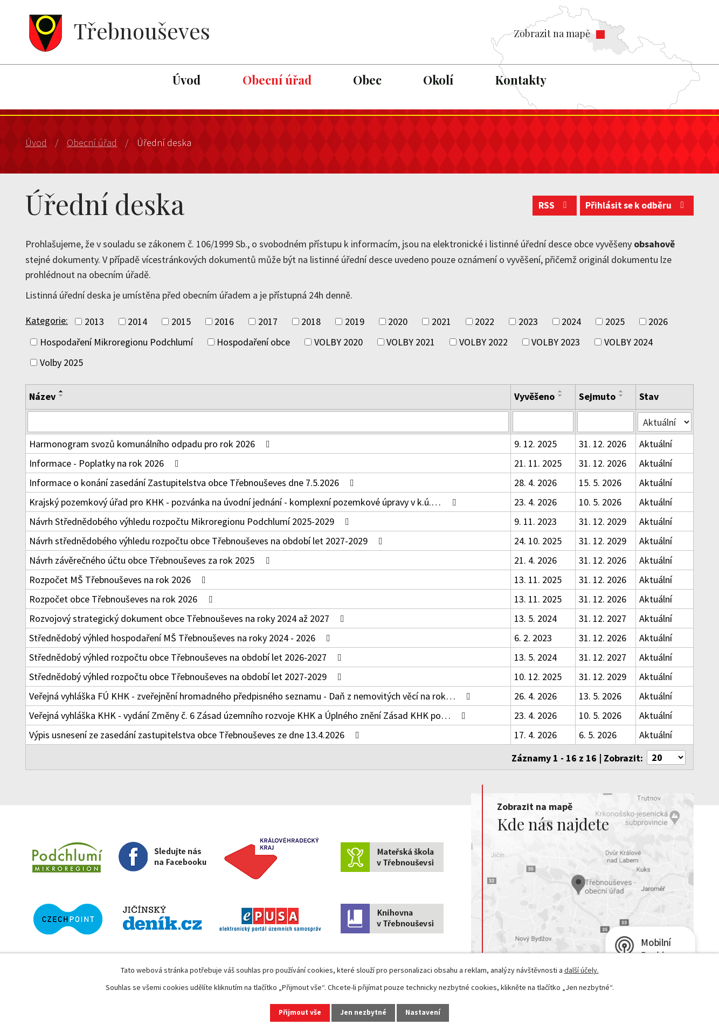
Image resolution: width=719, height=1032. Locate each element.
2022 (484, 321)
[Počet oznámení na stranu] (666, 756)
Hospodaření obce (253, 342)
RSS (549, 208)
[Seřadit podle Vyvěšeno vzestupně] (560, 391)
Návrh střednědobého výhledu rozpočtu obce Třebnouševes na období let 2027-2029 (208, 540)
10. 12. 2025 (538, 676)
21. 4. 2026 (535, 559)
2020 (397, 321)
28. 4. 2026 (535, 482)
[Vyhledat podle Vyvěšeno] (543, 421)
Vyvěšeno (534, 396)
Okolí (438, 80)
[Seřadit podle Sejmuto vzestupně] (621, 391)
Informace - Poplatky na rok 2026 (106, 462)
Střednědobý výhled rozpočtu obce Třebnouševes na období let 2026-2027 (187, 656)
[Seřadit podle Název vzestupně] (61, 391)
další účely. (581, 969)
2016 (224, 321)
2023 (528, 321)
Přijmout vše (294, 1012)
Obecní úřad (277, 80)
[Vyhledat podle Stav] (665, 421)
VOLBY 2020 (338, 342)
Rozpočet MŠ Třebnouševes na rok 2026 (119, 579)
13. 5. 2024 (535, 618)
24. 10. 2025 (538, 540)
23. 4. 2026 (535, 501)
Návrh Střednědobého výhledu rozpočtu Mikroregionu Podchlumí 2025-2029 (191, 521)
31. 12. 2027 (602, 618)
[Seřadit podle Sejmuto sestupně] (621, 395)
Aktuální (656, 443)
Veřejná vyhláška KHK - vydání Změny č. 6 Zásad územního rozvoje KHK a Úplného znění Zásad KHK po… (249, 715)
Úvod (186, 80)
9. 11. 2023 (535, 521)
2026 (658, 321)
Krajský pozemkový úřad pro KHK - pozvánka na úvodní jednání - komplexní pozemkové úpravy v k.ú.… (244, 501)
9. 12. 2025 (535, 443)
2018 (311, 321)
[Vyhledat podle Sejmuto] (605, 421)
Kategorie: (46, 320)
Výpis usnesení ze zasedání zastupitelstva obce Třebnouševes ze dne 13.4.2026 (196, 734)
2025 (615, 321)
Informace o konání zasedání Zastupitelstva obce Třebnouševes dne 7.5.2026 (193, 482)
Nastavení (430, 1012)
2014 (137, 321)
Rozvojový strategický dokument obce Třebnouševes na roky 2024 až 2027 (189, 618)
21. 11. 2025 (538, 462)
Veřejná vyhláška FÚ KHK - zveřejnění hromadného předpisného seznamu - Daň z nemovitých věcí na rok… (252, 695)
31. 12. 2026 (602, 443)
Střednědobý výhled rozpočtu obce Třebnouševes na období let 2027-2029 (187, 676)
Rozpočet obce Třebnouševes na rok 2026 (123, 598)
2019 (354, 321)
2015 (181, 321)
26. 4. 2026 (535, 695)
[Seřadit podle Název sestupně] (61, 395)
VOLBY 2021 (410, 342)
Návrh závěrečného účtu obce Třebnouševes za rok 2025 (151, 559)
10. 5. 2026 (600, 501)
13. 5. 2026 (600, 695)
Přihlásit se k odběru (635, 208)
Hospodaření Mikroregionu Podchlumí (116, 342)
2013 (94, 321)
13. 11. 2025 (538, 579)
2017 (268, 321)
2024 (571, 321)
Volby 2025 (61, 362)
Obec (367, 80)
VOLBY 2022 (483, 342)
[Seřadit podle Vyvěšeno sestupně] (560, 395)
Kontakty (521, 80)
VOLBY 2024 (628, 342)
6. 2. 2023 (533, 637)
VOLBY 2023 (555, 342)
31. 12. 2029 (602, 521)
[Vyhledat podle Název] (268, 421)
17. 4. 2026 (535, 734)
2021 (441, 321)
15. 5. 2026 (600, 482)
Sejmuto (597, 396)
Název (42, 396)
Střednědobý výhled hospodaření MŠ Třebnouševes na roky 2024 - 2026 (182, 637)
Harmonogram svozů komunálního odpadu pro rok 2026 (151, 443)
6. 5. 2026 (598, 734)
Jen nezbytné (364, 1012)
